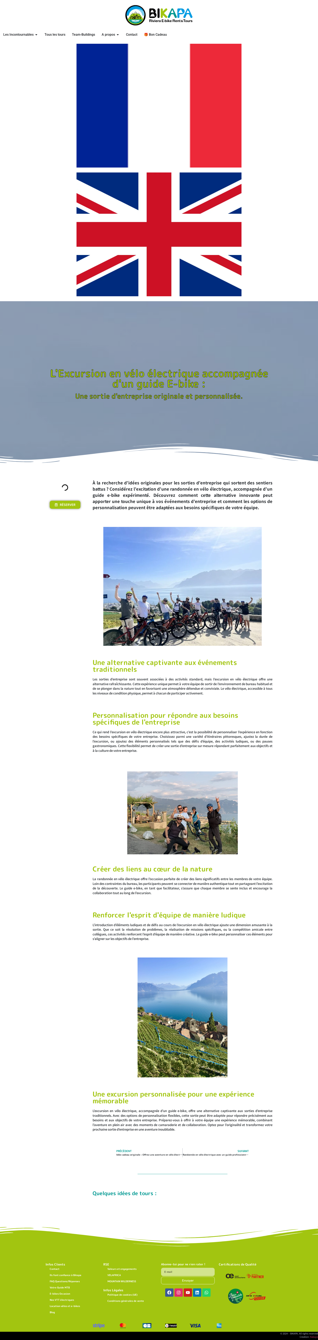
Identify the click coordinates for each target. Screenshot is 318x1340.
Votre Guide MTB (60, 1287)
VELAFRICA (114, 1275)
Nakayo (314, 1336)
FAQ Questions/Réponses (65, 1281)
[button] (49, 474)
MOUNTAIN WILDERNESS (121, 1281)
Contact (54, 1269)
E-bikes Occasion (60, 1293)
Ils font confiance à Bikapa (65, 1275)
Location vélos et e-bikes (65, 1306)
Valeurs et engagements (122, 1269)
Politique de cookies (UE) (122, 1294)
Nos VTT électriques (62, 1300)
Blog (52, 1312)
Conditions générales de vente (125, 1301)
